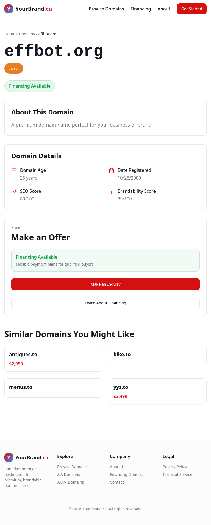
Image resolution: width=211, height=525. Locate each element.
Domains (27, 33)
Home (9, 33)
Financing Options (126, 474)
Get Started (191, 8)
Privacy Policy (175, 466)
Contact (117, 482)
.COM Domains (70, 482)
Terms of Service (177, 474)
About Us (118, 466)
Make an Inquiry (105, 284)
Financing (141, 9)
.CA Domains (68, 474)
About (163, 9)
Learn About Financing (105, 303)
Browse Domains (106, 9)
